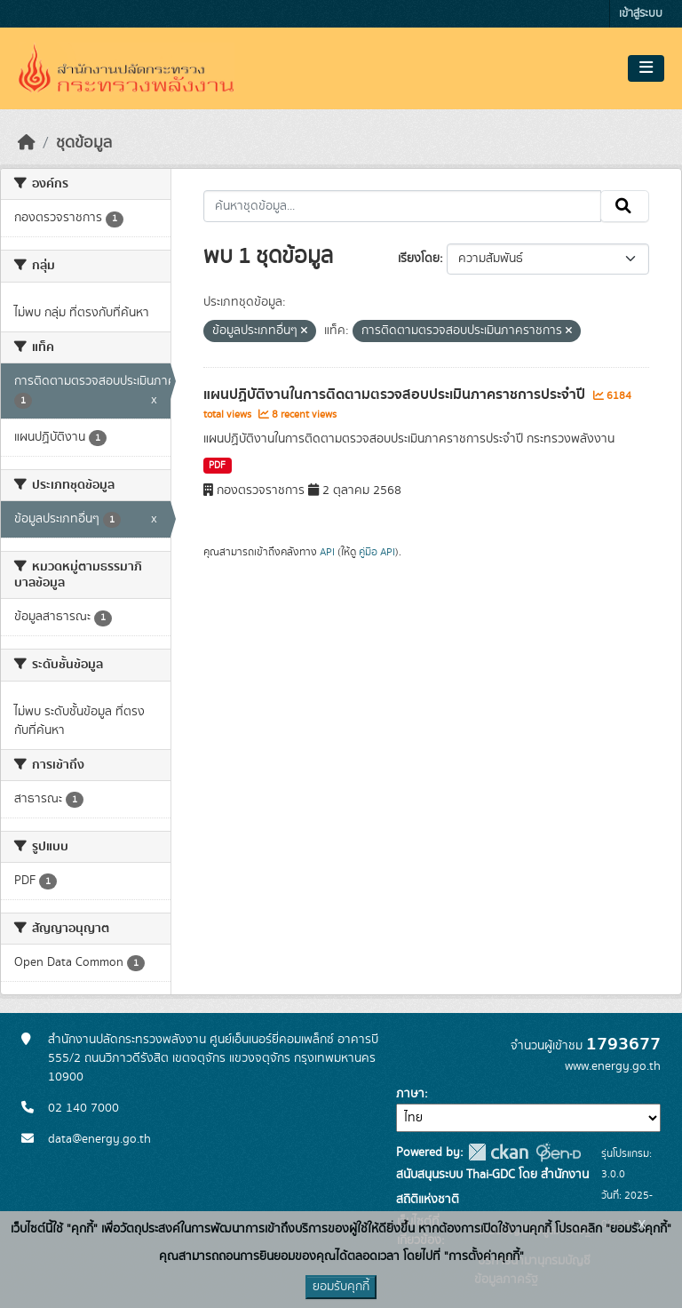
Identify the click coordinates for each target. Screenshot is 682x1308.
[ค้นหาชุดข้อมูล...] (402, 206)
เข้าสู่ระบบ (640, 13)
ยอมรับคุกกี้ (341, 1287)
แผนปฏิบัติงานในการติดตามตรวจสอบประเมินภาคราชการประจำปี (396, 394)
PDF (217, 466)
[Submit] (624, 206)
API (327, 552)
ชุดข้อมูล (84, 143)
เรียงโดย (419, 258)
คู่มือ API (377, 552)
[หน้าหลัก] (27, 143)
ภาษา (410, 1094)
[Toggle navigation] (646, 68)
